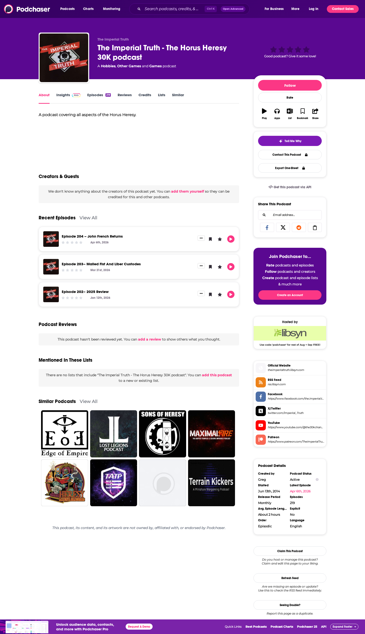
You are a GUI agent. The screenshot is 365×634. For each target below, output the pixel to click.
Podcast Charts (281, 626)
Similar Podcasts (57, 401)
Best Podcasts (256, 626)
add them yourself (187, 191)
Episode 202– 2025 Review (85, 291)
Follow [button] (290, 85)
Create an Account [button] (290, 295)
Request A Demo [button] (139, 626)
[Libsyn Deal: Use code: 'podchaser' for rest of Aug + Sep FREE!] (290, 336)
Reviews (125, 95)
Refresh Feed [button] (290, 578)
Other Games (129, 66)
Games (155, 66)
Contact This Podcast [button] (290, 154)
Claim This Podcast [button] (290, 551)
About (44, 95)
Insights (68, 95)
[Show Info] (317, 479)
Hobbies (108, 66)
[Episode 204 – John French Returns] (51, 239)
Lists (161, 95)
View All (88, 217)
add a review (149, 339)
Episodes (99, 95)
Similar (178, 95)
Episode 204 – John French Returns (92, 236)
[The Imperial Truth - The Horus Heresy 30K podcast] (64, 58)
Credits (145, 95)
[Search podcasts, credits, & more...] (174, 9)
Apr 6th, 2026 (300, 491)
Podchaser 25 (307, 626)
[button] (68, 9)
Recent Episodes (57, 218)
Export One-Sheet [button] (290, 168)
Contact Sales (343, 9)
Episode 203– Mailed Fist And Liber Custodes (101, 264)
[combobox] (196, 9)
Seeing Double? (290, 605)
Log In (313, 9)
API (323, 626)
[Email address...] (290, 215)
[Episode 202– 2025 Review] (51, 294)
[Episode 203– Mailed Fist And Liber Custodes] (51, 266)
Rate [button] (290, 98)
